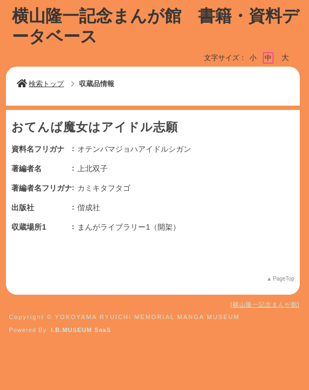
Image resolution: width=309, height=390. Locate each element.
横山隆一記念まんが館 (265, 304)
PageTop (283, 279)
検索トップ (40, 84)
